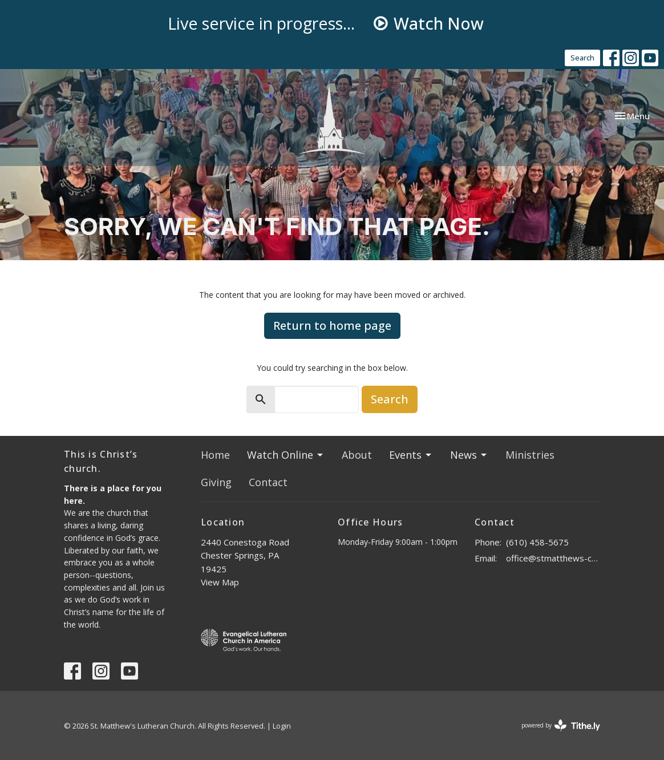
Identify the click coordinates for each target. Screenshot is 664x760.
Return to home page (332, 325)
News (469, 455)
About (357, 455)
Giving (216, 482)
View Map (220, 582)
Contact (268, 482)
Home (215, 455)
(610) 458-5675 (537, 542)
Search (582, 57)
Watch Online (286, 455)
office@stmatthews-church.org (553, 558)
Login (282, 726)
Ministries (529, 455)
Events (411, 455)
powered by (560, 725)
